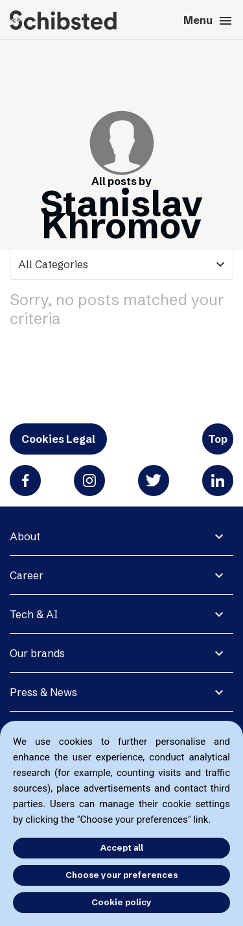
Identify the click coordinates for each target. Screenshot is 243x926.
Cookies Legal (58, 438)
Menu (208, 21)
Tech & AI (34, 614)
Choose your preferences (121, 875)
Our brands (37, 653)
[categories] (121, 264)
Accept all (121, 847)
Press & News (43, 692)
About (25, 536)
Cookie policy (121, 902)
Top (217, 438)
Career (26, 575)
